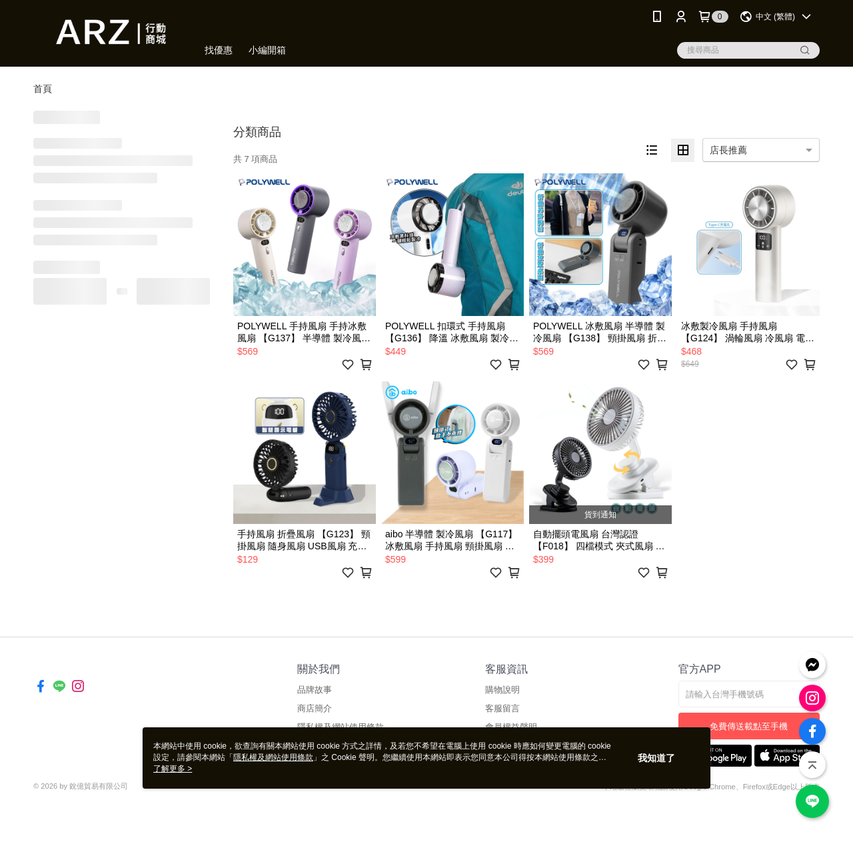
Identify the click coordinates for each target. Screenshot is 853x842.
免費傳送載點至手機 (749, 726)
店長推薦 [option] (728, 150)
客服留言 (502, 708)
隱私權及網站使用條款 (273, 757)
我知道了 (656, 758)
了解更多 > (172, 768)
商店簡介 (314, 708)
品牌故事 (314, 690)
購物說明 (502, 690)
